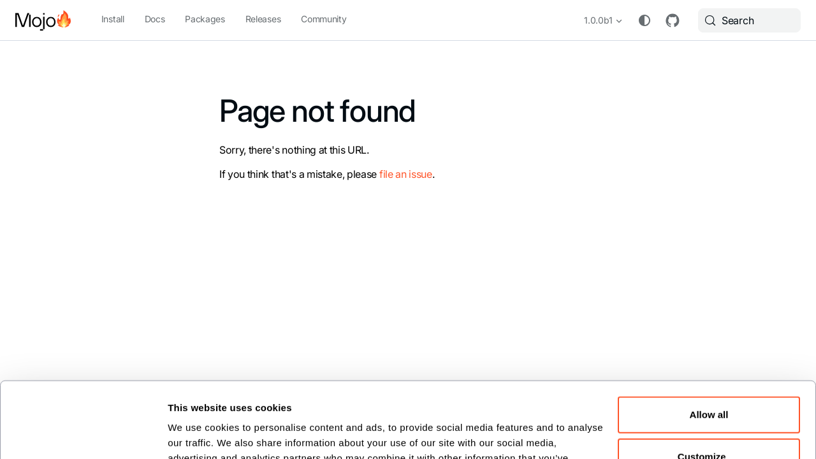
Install (112, 18)
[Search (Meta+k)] (749, 20)
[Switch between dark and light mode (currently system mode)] (644, 20)
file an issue (405, 174)
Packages (204, 18)
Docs (155, 18)
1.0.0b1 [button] (598, 20)
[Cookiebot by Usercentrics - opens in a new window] (83, 432)
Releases (262, 18)
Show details (197, 433)
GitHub (672, 20)
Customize (709, 380)
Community (323, 18)
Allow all (709, 338)
